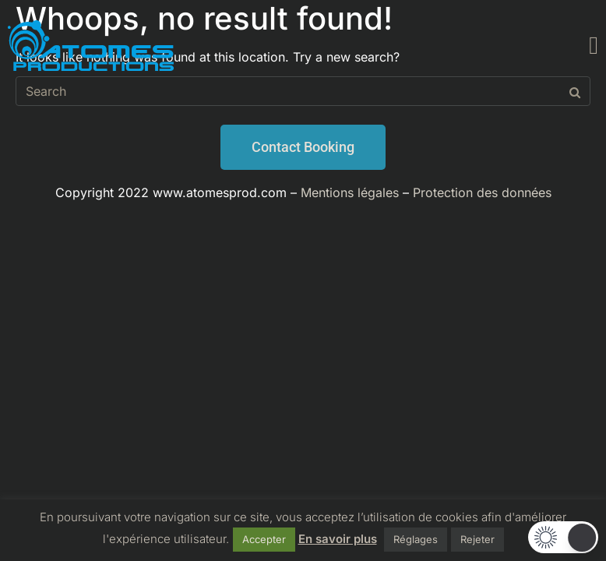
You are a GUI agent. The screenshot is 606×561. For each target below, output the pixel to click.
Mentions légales (350, 192)
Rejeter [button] (477, 539)
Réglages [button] (415, 539)
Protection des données (482, 192)
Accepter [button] (264, 539)
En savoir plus (337, 538)
